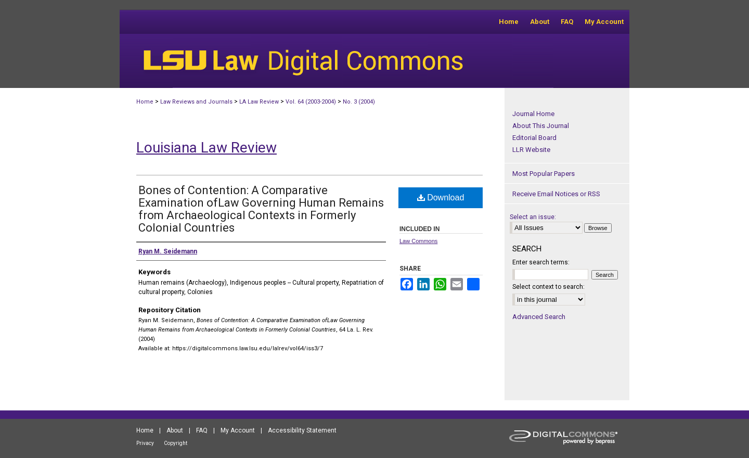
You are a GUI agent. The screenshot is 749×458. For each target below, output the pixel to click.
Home (144, 101)
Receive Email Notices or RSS (556, 194)
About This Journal (540, 126)
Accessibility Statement (302, 430)
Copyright (175, 443)
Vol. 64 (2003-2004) (311, 101)
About (174, 430)
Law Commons (418, 241)
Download (440, 197)
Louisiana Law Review (206, 147)
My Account (238, 430)
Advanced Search (538, 317)
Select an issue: (533, 217)
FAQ (202, 430)
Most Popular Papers (543, 173)
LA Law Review (259, 101)
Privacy (145, 443)
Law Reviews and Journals (196, 101)
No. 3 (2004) (359, 101)
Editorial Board (534, 138)
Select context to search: (548, 286)
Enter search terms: (541, 262)
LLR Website (531, 150)
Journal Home (533, 114)
